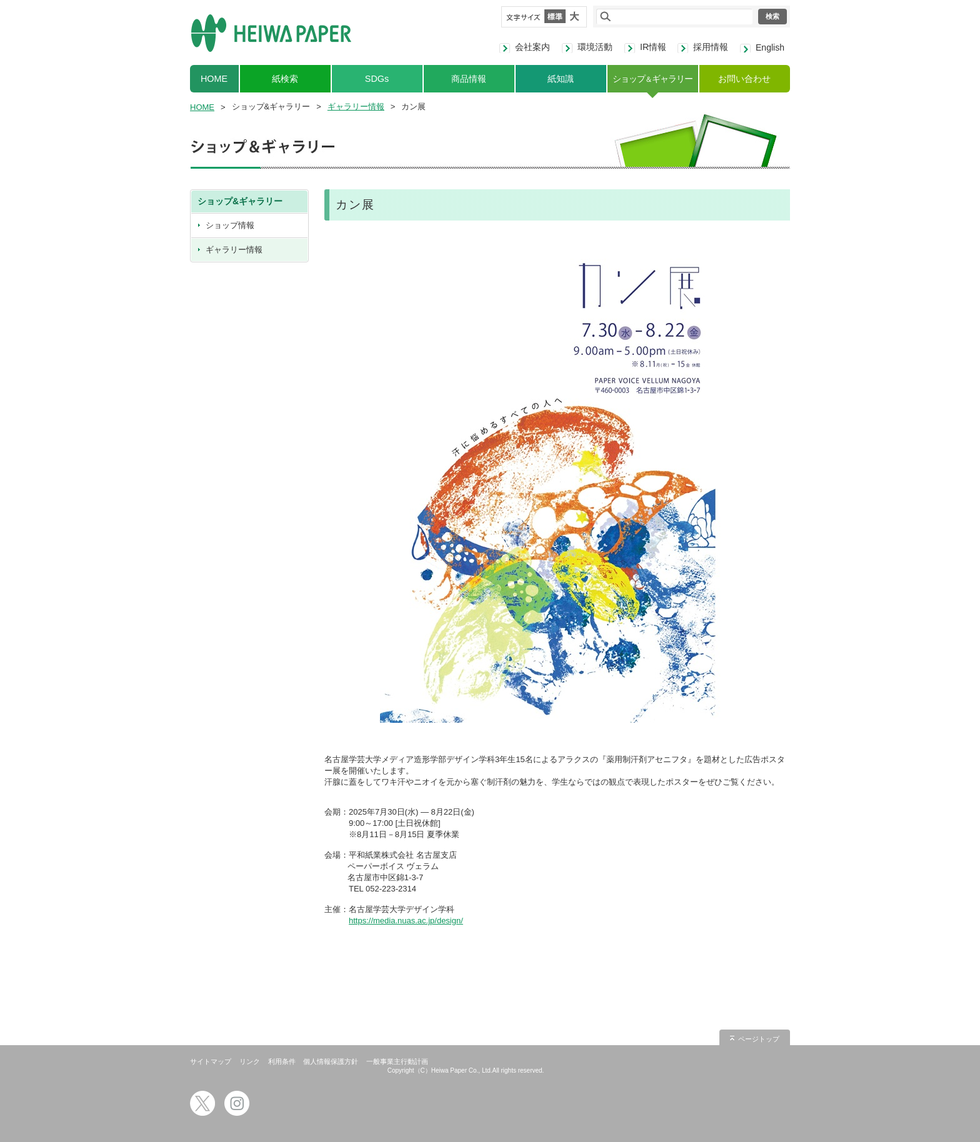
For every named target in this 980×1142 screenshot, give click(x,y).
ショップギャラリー (652, 79)
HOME (214, 79)
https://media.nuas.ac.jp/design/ (406, 920)
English (770, 47)
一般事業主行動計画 (397, 1061)
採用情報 (710, 47)
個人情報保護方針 (330, 1061)
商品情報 (468, 79)
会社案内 (532, 47)
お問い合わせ (744, 79)
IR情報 (653, 47)
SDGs (377, 79)
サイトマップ (210, 1061)
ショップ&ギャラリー (240, 201)
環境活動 (595, 47)
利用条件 (282, 1061)
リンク (249, 1061)
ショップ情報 (230, 225)
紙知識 (561, 79)
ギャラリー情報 (356, 106)
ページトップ (758, 1039)
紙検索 (285, 79)
